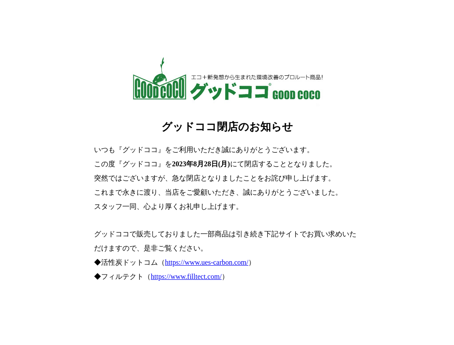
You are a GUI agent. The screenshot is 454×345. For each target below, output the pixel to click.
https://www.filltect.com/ (186, 276)
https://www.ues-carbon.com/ (206, 262)
